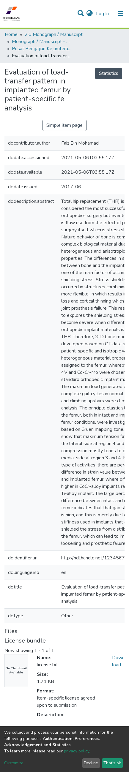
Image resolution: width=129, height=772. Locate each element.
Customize (13, 763)
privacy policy (76, 751)
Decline (91, 763)
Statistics (108, 73)
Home (11, 34)
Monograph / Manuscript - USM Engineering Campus (41, 41)
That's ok (112, 763)
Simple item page (64, 125)
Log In (103, 13)
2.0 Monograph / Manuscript (54, 34)
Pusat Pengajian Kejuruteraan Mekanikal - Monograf (41, 48)
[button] (89, 13)
